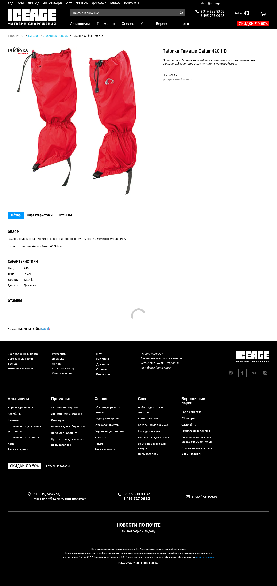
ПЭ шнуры (188, 418)
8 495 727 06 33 (212, 15)
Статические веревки (65, 407)
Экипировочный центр (23, 353)
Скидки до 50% (253, 23)
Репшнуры (58, 420)
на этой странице (205, 557)
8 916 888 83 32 (212, 11)
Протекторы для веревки (67, 439)
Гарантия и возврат (64, 368)
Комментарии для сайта (29, 328)
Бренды (13, 363)
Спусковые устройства (109, 431)
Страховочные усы (107, 424)
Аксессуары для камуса (153, 437)
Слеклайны (188, 424)
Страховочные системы (23, 437)
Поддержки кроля (107, 418)
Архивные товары (58, 465)
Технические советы (21, 368)
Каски (11, 443)
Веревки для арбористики (68, 426)
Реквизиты (59, 353)
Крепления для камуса (153, 424)
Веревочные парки (20, 358)
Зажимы (13, 420)
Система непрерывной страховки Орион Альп (196, 439)
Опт (69, 3)
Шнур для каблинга (64, 432)
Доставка (99, 3)
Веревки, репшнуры (21, 407)
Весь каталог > (18, 449)
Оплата (115, 3)
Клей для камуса (149, 431)
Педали (99, 443)
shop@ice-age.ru (212, 3)
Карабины (14, 413)
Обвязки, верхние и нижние (107, 410)
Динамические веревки (66, 413)
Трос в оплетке (191, 411)
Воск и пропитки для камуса (152, 446)
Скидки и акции (62, 373)
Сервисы (82, 3)
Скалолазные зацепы (195, 430)
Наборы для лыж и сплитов (150, 410)
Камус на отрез (148, 418)
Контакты (131, 3)
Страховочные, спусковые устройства (25, 429)
